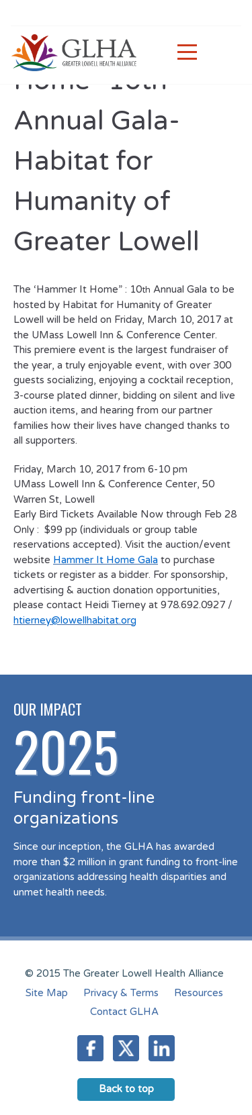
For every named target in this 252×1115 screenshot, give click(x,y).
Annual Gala (180, 289)
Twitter (126, 1048)
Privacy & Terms (121, 993)
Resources (198, 993)
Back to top (126, 1089)
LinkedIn (162, 1048)
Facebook (90, 1048)
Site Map (47, 993)
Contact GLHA (124, 1012)
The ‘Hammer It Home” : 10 (77, 289)
